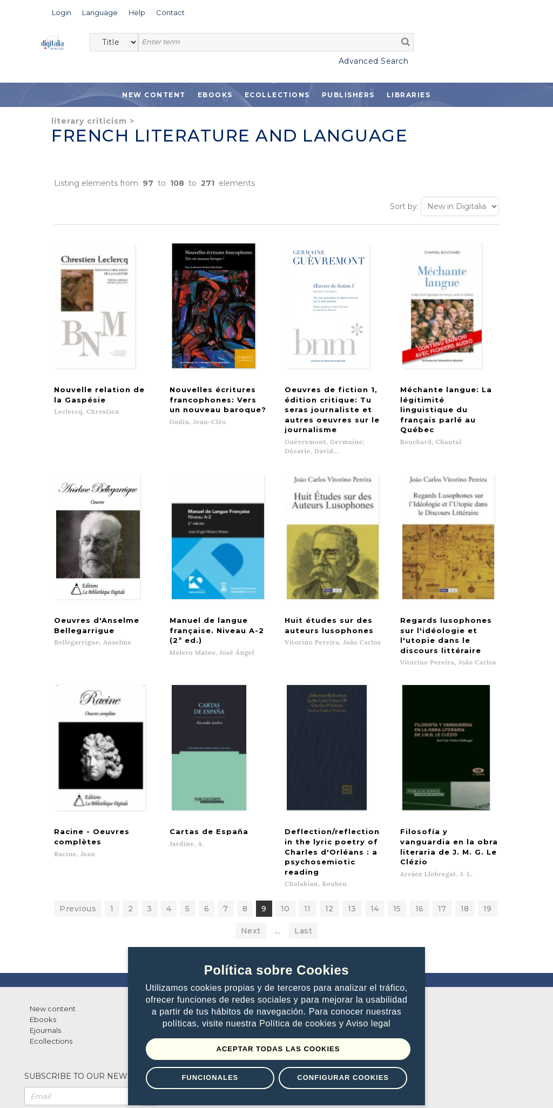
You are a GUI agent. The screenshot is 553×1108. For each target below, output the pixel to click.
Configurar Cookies (343, 1077)
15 (397, 838)
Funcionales (209, 1077)
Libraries (409, 95)
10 (285, 838)
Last (303, 860)
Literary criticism (89, 121)
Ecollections (277, 95)
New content (53, 938)
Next (251, 860)
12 (329, 838)
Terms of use (65, 1087)
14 (374, 838)
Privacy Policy (124, 1087)
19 (487, 838)
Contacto (306, 938)
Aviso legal (368, 1024)
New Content (154, 95)
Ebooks (215, 95)
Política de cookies (299, 1024)
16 (419, 838)
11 (307, 838)
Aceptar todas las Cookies (278, 1049)
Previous (77, 838)
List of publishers (188, 938)
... (278, 860)
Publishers (348, 95)
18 (465, 838)
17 (442, 838)
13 (352, 838)
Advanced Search (374, 61)
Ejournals (45, 960)
